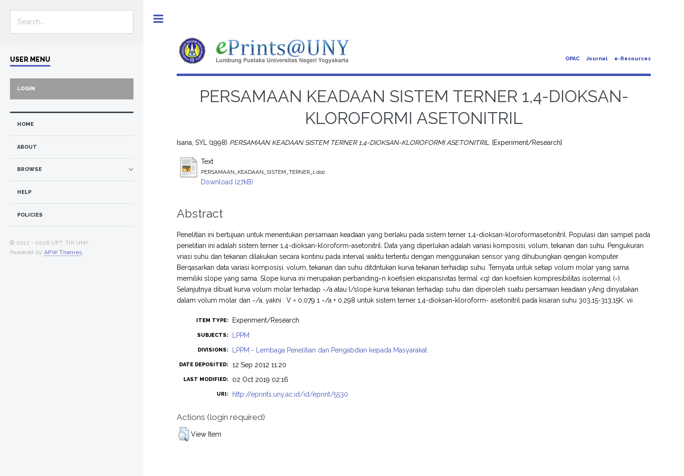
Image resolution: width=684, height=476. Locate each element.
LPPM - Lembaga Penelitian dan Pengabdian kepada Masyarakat (329, 350)
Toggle (158, 19)
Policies (30, 215)
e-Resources (632, 59)
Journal (597, 59)
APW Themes (63, 252)
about (27, 147)
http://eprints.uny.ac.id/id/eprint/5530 (290, 394)
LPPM (240, 335)
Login (26, 89)
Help (24, 192)
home (25, 124)
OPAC (572, 59)
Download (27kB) (227, 182)
